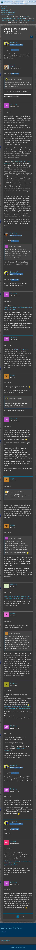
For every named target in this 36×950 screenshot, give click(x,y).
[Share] (31, 37)
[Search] (24, 2)
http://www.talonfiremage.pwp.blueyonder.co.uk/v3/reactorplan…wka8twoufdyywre (18, 708)
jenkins (25, 16)
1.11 (28, 20)
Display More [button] (17, 258)
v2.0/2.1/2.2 (5, 18)
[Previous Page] (9, 916)
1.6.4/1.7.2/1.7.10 (7, 20)
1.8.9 (15, 20)
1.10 (24, 20)
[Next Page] (27, 916)
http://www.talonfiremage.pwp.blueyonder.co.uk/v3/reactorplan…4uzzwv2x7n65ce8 (18, 597)
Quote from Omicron (15, 246)
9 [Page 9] (17, 917)
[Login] (29, 2)
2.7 (21, 18)
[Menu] (33, 2)
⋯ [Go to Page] (15, 917)
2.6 (18, 18)
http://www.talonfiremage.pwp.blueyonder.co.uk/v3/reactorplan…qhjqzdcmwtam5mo (18, 863)
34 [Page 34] (23, 917)
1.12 (32, 20)
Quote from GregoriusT (15, 79)
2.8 (24, 18)
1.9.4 (20, 20)
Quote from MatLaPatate (16, 492)
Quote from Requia (14, 633)
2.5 (14, 18)
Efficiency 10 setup (20, 349)
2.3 (11, 18)
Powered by (18, 947)
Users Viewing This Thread (11, 928)
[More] (31, 50)
